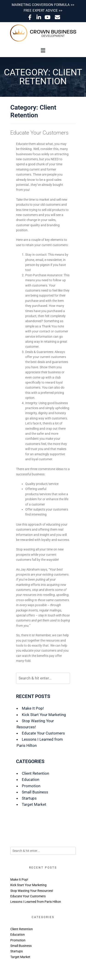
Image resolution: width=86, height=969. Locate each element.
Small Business (35, 792)
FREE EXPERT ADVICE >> (43, 10)
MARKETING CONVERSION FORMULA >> (43, 5)
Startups (29, 798)
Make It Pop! (33, 708)
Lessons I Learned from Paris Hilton (35, 901)
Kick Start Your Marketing (44, 714)
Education (30, 779)
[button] (43, 50)
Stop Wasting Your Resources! (31, 891)
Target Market (34, 804)
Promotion (31, 786)
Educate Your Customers (39, 133)
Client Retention (35, 773)
